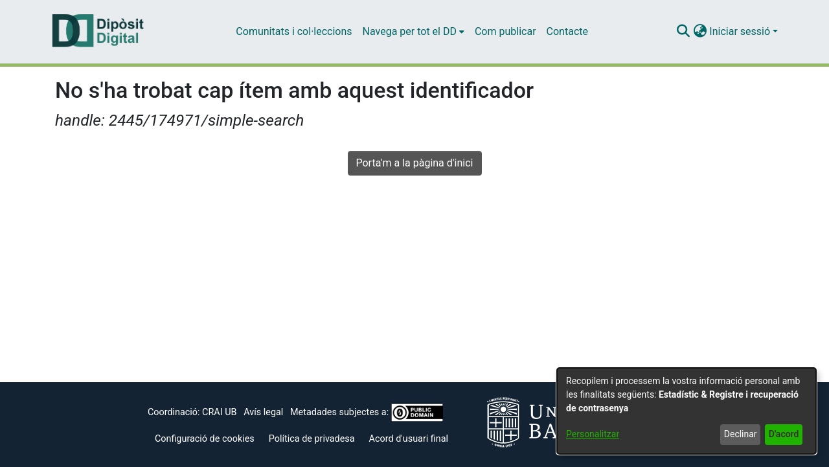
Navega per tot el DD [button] (410, 31)
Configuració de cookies (205, 438)
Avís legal (263, 412)
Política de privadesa (312, 438)
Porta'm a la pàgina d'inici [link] (414, 163)
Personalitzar (592, 434)
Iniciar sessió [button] (741, 31)
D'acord (784, 434)
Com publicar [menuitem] (505, 31)
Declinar (740, 434)
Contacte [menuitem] (567, 31)
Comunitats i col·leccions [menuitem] (294, 31)
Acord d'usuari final (409, 438)
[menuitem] (413, 32)
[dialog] (686, 411)
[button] (683, 32)
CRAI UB (219, 412)
